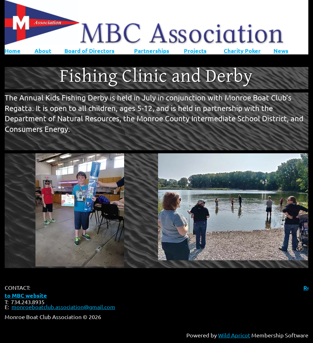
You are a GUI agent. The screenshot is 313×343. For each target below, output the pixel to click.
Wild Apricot (234, 335)
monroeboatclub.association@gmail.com (63, 307)
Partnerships (151, 50)
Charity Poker (242, 50)
